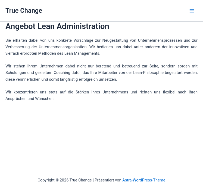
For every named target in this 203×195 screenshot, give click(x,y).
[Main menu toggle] (192, 11)
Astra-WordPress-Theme (143, 180)
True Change (23, 10)
